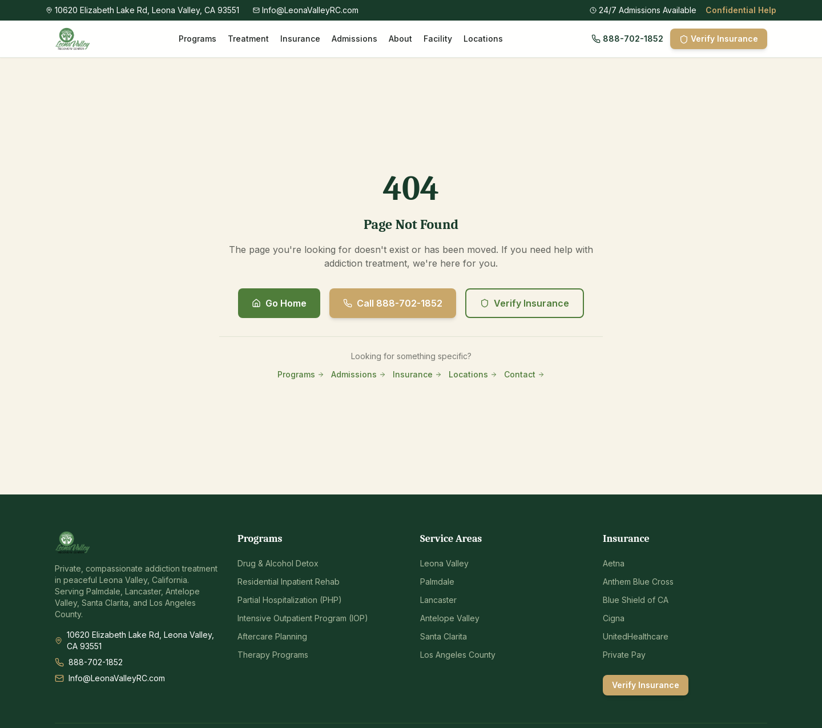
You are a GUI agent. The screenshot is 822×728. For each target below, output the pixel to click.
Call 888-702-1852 (392, 303)
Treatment (248, 38)
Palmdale (437, 581)
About (400, 38)
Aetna (613, 563)
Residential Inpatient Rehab (288, 581)
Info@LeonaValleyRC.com (116, 678)
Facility (438, 38)
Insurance (300, 38)
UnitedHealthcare (635, 636)
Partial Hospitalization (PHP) (289, 600)
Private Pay (624, 654)
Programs (197, 38)
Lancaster (438, 600)
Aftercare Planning (272, 636)
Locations (483, 38)
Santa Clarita (443, 636)
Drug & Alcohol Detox (278, 563)
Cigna (613, 618)
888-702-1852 (627, 38)
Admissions (354, 38)
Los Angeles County (457, 654)
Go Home (279, 303)
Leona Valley (444, 563)
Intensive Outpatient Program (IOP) (302, 618)
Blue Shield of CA (635, 600)
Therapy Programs (272, 654)
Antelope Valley (450, 618)
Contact (524, 374)
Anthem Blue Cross (638, 581)
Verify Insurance (718, 39)
